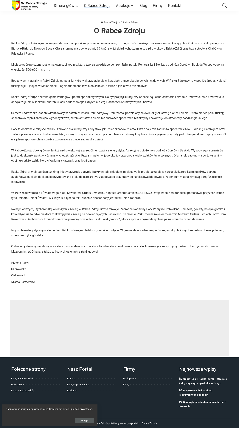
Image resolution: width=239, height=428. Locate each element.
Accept (45, 420)
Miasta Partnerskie (23, 281)
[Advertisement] (119, 328)
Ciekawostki (19, 275)
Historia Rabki (20, 262)
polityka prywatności (39, 408)
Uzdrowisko (19, 269)
